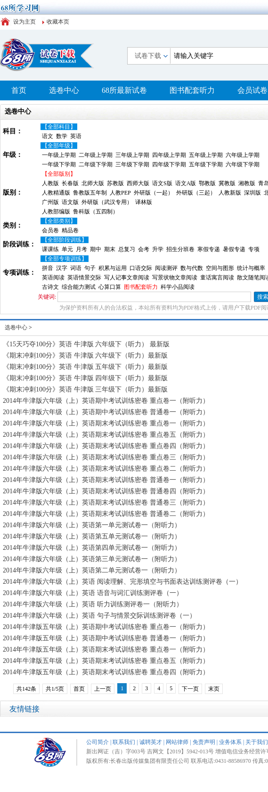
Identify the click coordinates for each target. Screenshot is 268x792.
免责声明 (204, 742)
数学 (61, 136)
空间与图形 (220, 268)
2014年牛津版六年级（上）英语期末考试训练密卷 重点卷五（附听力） (106, 434)
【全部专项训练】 (64, 258)
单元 (67, 249)
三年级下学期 (132, 164)
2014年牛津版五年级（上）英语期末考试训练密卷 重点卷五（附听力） (106, 660)
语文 (47, 136)
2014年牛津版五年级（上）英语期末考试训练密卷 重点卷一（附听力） (106, 649)
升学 (157, 249)
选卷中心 (64, 90)
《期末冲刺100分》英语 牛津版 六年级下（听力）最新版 (85, 355)
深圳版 (252, 192)
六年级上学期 (243, 155)
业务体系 (230, 742)
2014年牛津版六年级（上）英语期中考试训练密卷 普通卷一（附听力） (106, 412)
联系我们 (124, 742)
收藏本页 (58, 21)
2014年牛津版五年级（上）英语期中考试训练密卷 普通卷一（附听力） (106, 638)
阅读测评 (166, 268)
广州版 (50, 202)
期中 (95, 249)
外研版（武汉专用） (106, 202)
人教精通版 (56, 192)
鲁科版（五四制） (95, 211)
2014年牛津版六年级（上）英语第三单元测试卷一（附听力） (92, 559)
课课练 (50, 249)
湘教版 (246, 183)
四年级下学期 (169, 164)
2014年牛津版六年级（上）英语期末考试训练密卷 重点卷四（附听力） (106, 445)
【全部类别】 (59, 221)
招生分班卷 (180, 249)
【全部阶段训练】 (64, 240)
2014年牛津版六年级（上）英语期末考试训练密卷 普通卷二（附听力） (106, 513)
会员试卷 (252, 90)
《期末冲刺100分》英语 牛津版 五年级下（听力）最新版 (85, 366)
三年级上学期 (132, 155)
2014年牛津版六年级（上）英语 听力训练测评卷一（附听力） (93, 604)
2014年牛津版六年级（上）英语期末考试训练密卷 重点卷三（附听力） (106, 457)
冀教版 (227, 183)
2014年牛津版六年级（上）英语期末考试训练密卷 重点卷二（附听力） (106, 468)
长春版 (70, 183)
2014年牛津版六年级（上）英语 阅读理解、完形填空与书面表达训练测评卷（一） (122, 581)
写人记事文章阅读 (126, 277)
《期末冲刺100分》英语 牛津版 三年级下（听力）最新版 (85, 389)
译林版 (143, 202)
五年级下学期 (206, 164)
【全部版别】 (59, 174)
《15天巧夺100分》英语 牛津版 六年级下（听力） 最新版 (86, 344)
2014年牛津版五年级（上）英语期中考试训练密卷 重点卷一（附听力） (106, 626)
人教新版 (230, 192)
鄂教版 (207, 183)
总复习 (126, 249)
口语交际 (141, 268)
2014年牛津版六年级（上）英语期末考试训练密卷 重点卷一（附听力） (106, 423)
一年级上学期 (59, 155)
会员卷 (50, 230)
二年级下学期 (96, 164)
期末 (109, 249)
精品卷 (70, 230)
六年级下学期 (243, 164)
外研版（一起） (153, 192)
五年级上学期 (206, 155)
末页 (213, 689)
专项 (254, 249)
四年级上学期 (169, 155)
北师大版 (92, 183)
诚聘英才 (150, 742)
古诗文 (50, 287)
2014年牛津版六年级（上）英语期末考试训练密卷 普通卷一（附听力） (106, 479)
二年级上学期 (96, 155)
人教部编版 (56, 211)
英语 (75, 136)
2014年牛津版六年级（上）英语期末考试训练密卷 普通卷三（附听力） (106, 502)
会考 (143, 249)
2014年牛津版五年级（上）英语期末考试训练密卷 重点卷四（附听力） (106, 672)
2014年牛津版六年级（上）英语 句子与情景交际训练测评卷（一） (99, 615)
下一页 (190, 689)
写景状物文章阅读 (174, 277)
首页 (18, 90)
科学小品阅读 (178, 287)
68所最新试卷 (124, 90)
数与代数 (191, 268)
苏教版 (115, 183)
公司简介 (97, 742)
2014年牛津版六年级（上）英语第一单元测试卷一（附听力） (92, 525)
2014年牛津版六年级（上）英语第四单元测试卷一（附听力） (92, 547)
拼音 (47, 268)
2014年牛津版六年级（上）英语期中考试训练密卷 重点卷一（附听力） (106, 400)
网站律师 (177, 742)
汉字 (61, 268)
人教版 (50, 183)
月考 (81, 249)
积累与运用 (112, 268)
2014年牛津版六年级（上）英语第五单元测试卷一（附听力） (92, 536)
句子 (90, 268)
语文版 (70, 202)
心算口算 (109, 287)
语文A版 (185, 183)
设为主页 (24, 21)
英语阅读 (53, 277)
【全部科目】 (59, 126)
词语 (75, 268)
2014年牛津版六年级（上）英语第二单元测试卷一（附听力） (92, 570)
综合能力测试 (79, 287)
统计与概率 (251, 268)
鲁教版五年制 (90, 192)
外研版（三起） (196, 192)
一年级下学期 (59, 164)
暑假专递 (234, 249)
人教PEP (120, 192)
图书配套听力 (192, 90)
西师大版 (138, 183)
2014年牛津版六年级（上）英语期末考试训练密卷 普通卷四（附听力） (106, 491)
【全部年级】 (59, 145)
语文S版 (162, 183)
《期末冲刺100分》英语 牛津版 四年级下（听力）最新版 (85, 378)
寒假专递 (208, 249)
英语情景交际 (84, 277)
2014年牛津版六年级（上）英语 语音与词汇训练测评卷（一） (93, 592)
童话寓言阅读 (217, 277)
